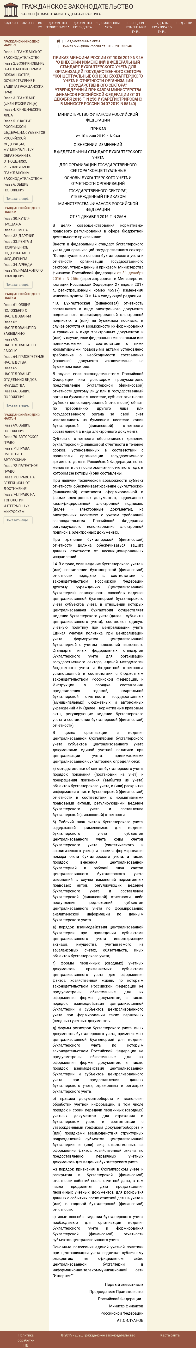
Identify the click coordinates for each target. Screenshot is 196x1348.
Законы (28, 23)
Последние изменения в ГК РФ (136, 27)
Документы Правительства (57, 25)
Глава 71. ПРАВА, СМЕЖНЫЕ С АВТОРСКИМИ (17, 454)
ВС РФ (40, 25)
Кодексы (11, 23)
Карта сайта (170, 1335)
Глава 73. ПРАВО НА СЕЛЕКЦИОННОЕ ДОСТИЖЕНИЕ (19, 483)
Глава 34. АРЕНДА (18, 265)
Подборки (184, 23)
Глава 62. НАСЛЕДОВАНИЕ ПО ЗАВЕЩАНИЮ (20, 327)
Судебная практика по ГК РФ (162, 27)
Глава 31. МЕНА (16, 230)
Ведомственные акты (108, 25)
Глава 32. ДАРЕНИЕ (19, 236)
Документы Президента (82, 25)
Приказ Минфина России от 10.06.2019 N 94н (97, 46)
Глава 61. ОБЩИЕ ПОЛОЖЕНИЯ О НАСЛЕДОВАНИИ (17, 310)
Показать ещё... (18, 199)
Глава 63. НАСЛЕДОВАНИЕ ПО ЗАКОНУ (20, 345)
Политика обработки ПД (26, 1340)
